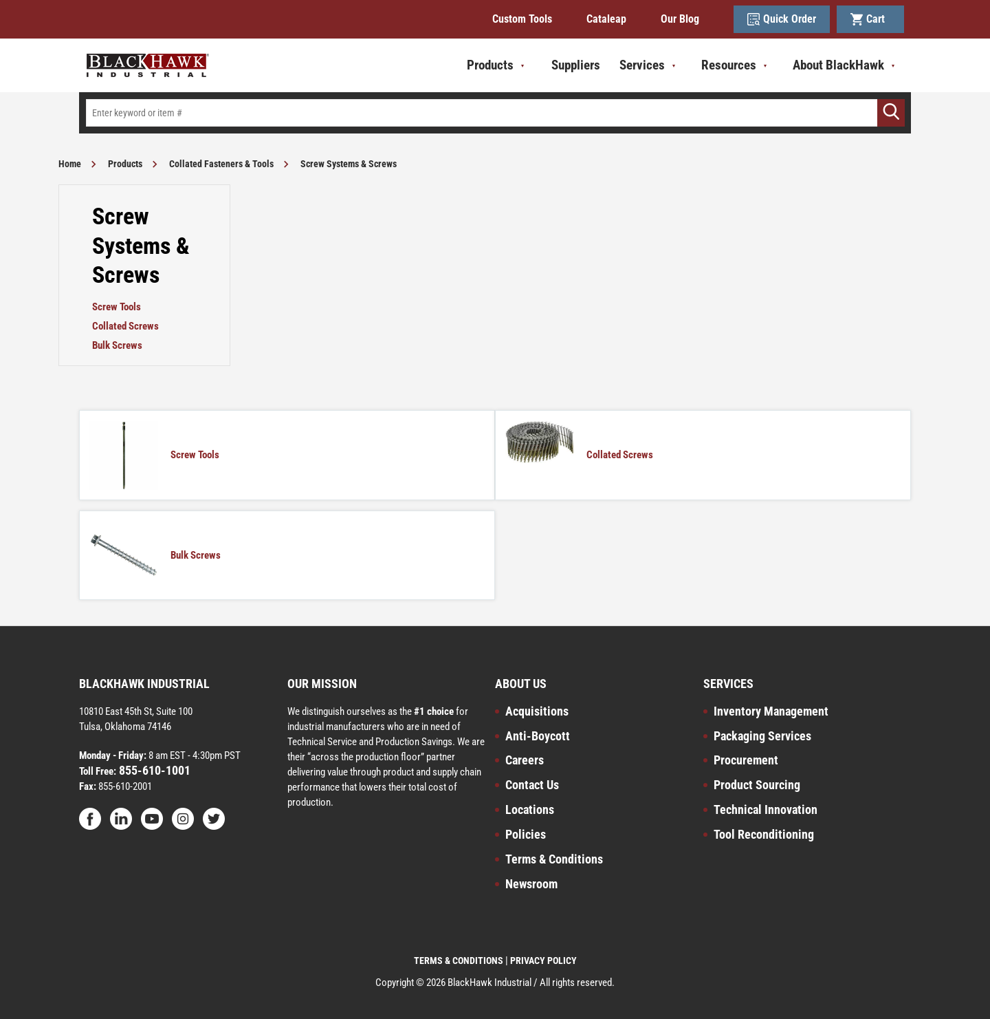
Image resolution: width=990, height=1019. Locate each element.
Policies (525, 834)
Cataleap (606, 18)
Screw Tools (116, 307)
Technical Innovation (765, 809)
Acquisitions (537, 711)
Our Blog (680, 18)
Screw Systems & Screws (348, 163)
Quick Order (781, 19)
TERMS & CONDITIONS (458, 960)
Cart (870, 19)
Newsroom (531, 884)
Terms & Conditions (554, 859)
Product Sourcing (757, 784)
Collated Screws (125, 326)
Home (69, 163)
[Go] (891, 113)
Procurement (746, 760)
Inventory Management (771, 711)
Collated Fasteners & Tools (221, 163)
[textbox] (495, 113)
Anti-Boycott (537, 736)
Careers (524, 760)
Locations (529, 809)
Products (125, 163)
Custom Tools (522, 18)
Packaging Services (762, 736)
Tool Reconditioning (764, 834)
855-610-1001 (153, 770)
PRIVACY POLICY (543, 960)
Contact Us (532, 784)
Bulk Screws (117, 345)
